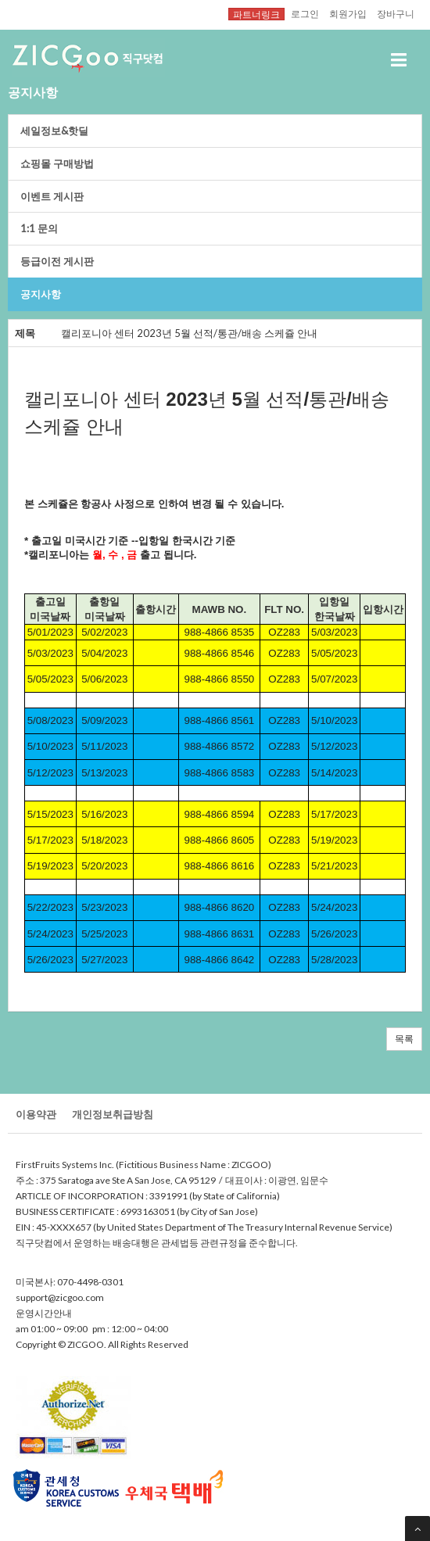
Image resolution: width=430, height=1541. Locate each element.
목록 (404, 1039)
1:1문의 (39, 228)
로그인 (305, 13)
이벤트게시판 (52, 196)
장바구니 (395, 13)
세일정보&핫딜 (54, 130)
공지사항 (40, 294)
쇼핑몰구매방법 (57, 163)
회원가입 (348, 13)
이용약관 (36, 1114)
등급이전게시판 (57, 261)
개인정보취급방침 (112, 1114)
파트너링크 (256, 14)
